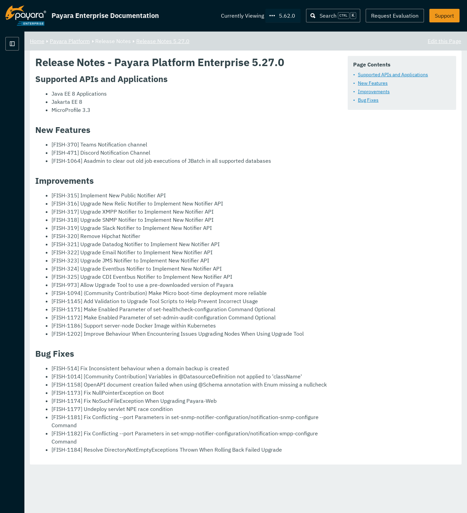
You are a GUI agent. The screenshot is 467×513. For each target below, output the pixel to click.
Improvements (146, 109)
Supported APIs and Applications (165, 93)
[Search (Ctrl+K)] (333, 15)
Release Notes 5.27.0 (247, 40)
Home (121, 40)
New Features (145, 101)
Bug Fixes (140, 118)
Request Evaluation (395, 15)
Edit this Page (444, 40)
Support (444, 15)
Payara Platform (154, 40)
